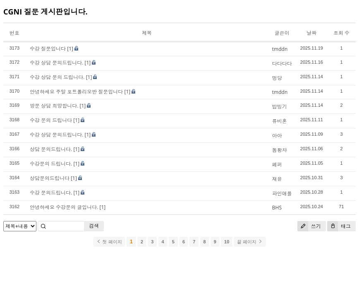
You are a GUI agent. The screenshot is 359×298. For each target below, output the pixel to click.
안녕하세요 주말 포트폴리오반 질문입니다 (76, 91)
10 (226, 241)
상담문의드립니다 (49, 178)
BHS (277, 207)
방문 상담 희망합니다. (54, 105)
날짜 (311, 32)
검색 (94, 225)
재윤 (277, 179)
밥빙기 (279, 106)
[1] (70, 48)
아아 (277, 135)
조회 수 (341, 32)
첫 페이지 (109, 241)
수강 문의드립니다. (51, 192)
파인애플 (282, 193)
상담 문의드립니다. (51, 149)
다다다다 (282, 63)
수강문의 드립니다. (51, 163)
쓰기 (309, 226)
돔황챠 (279, 150)
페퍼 (277, 164)
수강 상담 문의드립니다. (56, 62)
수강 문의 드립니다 (51, 120)
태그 (339, 226)
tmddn (279, 49)
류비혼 (279, 121)
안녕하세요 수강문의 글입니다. (64, 207)
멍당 (277, 78)
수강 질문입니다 (48, 48)
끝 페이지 (249, 241)
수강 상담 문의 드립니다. (57, 77)
